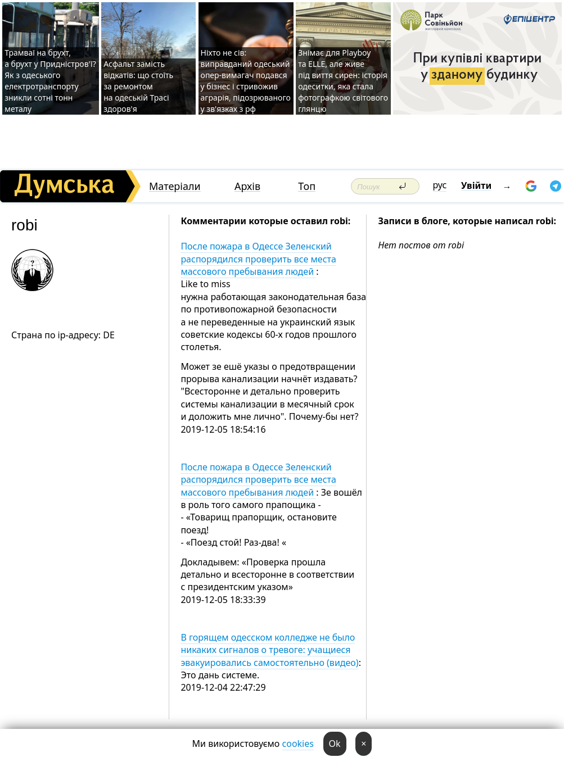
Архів (247, 186)
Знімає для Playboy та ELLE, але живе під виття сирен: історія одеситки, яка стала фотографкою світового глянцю (343, 80)
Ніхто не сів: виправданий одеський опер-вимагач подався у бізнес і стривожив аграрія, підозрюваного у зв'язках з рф (246, 80)
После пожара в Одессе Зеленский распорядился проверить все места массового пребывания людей (258, 259)
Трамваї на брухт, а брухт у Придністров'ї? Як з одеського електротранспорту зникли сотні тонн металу (50, 80)
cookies (298, 743)
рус (440, 185)
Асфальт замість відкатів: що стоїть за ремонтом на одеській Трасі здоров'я (138, 86)
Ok (335, 743)
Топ (306, 186)
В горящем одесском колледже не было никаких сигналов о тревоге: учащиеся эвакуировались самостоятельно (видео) (269, 650)
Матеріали (175, 186)
